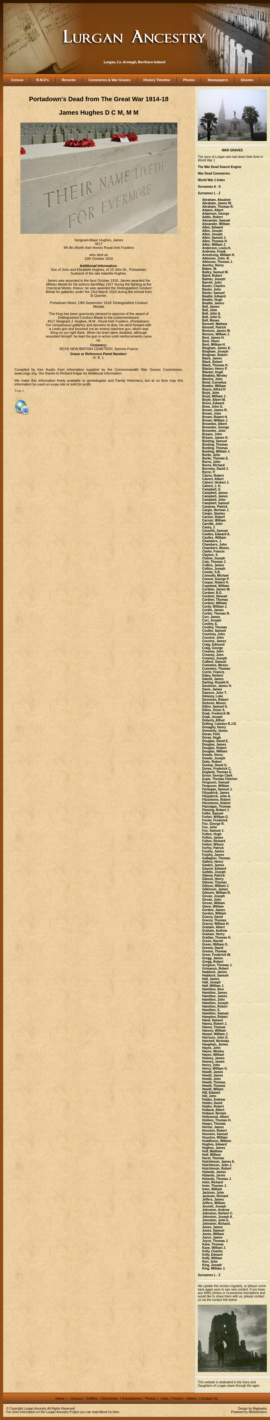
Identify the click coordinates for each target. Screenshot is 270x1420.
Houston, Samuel (215, 1134)
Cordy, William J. (214, 606)
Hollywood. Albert (215, 1117)
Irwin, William (212, 1189)
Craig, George (212, 648)
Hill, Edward (211, 1092)
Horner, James (213, 1127)
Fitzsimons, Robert (216, 799)
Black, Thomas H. (215, 365)
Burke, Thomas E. (215, 458)
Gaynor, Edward (214, 868)
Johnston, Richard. (216, 1223)
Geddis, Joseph (213, 872)
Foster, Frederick (215, 820)
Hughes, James (213, 1148)
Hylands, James (214, 1172)
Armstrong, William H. (218, 255)
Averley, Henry (213, 265)
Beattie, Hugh (212, 299)
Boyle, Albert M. (214, 399)
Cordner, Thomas (215, 599)
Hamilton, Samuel (215, 1013)
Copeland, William (215, 586)
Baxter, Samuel (213, 293)
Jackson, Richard (215, 1196)
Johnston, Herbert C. (217, 1213)
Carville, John (212, 524)
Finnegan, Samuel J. (217, 789)
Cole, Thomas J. (214, 561)
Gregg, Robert (212, 961)
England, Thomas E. (217, 772)
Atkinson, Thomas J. (217, 262)
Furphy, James (213, 851)
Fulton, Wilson (213, 844)
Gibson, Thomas (214, 882)
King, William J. (213, 1268)
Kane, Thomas (213, 1244)
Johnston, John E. (216, 1220)
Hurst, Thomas (213, 1158)
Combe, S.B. (211, 572)
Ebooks (247, 80)
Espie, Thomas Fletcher (219, 779)
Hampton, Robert (215, 1017)
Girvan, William (213, 903)
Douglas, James (214, 744)
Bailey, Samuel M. (215, 272)
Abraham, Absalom (216, 200)
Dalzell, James (213, 679)
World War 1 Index (211, 180)
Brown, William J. (215, 420)
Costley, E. (210, 624)
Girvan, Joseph (213, 896)
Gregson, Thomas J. (217, 965)
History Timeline (156, 80)
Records (69, 80)
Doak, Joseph (212, 717)
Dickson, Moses (214, 703)
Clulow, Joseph (213, 558)
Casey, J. (209, 527)
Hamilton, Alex (213, 989)
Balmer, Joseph (213, 279)
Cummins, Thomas (216, 668)
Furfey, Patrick (213, 848)
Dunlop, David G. (215, 765)
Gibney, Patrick (213, 875)
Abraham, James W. (217, 203)
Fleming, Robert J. (216, 810)
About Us (105, 1412)
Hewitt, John (211, 1079)
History (191, 1398)
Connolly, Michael (215, 575)
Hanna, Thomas (213, 1027)
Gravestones (131, 1398)
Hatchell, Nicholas (215, 1041)
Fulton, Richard (213, 841)
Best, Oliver (211, 341)
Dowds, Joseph (213, 758)
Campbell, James (215, 493)
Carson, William (214, 520)
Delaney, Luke (212, 696)
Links (165, 1398)
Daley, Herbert (212, 675)
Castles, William (214, 537)
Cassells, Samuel (215, 530)
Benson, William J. (216, 334)
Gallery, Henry (212, 861)
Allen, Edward (212, 227)
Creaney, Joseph (214, 658)
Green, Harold (212, 941)
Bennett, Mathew (214, 324)
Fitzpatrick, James (216, 792)
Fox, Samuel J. (213, 830)
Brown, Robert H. (215, 417)
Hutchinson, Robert (216, 1168)
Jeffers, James (213, 1199)
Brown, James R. (215, 410)
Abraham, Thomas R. (218, 206)
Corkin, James (213, 610)
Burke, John (211, 455)
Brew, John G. (212, 406)
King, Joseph (212, 1265)
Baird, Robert (212, 275)
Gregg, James (212, 958)
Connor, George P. (216, 579)
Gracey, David (212, 917)
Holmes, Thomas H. (216, 1120)
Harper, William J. (215, 1034)
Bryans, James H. (215, 437)
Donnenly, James (215, 730)
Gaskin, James (213, 865)
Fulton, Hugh (212, 834)
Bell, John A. (211, 313)
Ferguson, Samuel (216, 782)
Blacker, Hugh (212, 372)
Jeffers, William (213, 1203)
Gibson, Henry (213, 879)
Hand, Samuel (212, 1020)
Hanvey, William (214, 1030)
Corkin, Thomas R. (216, 613)
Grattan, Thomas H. (216, 937)
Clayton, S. (210, 555)
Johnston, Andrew (216, 1210)
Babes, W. (209, 268)
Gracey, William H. (215, 923)
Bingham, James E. (216, 348)
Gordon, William (214, 913)
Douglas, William (214, 751)
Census (17, 80)
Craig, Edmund (213, 644)
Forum (177, 1398)
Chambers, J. (212, 541)
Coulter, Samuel (214, 630)
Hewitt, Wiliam (213, 1089)
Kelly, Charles (212, 1251)
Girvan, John (211, 899)
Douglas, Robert (214, 748)
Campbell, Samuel (215, 503)
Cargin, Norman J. (215, 510)
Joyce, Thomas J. (215, 1241)
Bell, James (210, 306)
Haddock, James (214, 972)
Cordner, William (214, 603)
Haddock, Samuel (215, 975)
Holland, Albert (213, 1110)
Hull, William (211, 1154)
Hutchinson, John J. (217, 1165)
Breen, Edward (213, 403)
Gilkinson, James (215, 889)
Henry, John (211, 1065)
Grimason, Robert (215, 968)
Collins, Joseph (213, 568)
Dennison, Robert (215, 699)
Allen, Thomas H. (215, 241)
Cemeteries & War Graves (110, 80)
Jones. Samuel (213, 1230)
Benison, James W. (216, 331)
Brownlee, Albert (214, 424)
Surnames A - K (209, 186)
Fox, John (209, 827)
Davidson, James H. (217, 686)
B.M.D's (42, 80)
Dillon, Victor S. (213, 710)
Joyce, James (212, 1237)
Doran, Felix (211, 734)
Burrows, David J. (215, 468)
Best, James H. (213, 337)
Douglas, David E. (215, 741)
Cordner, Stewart (214, 596)
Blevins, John (212, 379)
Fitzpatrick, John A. (216, 796)
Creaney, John (213, 651)
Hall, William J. (213, 986)
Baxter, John (211, 289)
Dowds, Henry (212, 755)
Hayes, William (213, 1054)
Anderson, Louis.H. (216, 248)
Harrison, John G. (215, 1037)
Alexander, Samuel (216, 220)
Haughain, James (215, 1044)
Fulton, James (212, 837)
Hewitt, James (212, 1072)
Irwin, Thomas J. (214, 1185)
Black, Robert (212, 362)
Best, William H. (214, 344)
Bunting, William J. (216, 451)
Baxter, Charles (213, 286)
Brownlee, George (215, 427)
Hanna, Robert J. (214, 1023)
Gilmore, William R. (216, 892)
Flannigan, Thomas (216, 806)
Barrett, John (212, 282)
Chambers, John (214, 544)
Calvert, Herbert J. (215, 482)
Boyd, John (210, 393)
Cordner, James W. (216, 589)
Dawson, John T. (214, 692)
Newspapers (218, 80)
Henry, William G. (215, 1068)
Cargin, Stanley (213, 513)
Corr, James (211, 617)
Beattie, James (213, 303)
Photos (189, 80)
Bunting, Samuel (214, 441)
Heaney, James (213, 1058)
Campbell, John (213, 499)
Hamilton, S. (211, 1010)
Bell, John (209, 310)
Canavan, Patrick (215, 506)
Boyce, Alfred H (213, 389)
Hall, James (210, 979)
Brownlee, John (213, 430)
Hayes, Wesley (213, 1051)
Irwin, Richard (212, 1182)
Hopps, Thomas (214, 1123)
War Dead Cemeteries (214, 173)
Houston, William (215, 1137)
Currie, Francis (213, 672)
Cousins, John (213, 637)
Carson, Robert (213, 517)
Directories (109, 1398)
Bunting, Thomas (215, 444)
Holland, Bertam (214, 1113)
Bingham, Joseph (215, 351)
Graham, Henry (213, 934)
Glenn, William (213, 906)
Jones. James (212, 1227)
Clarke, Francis (213, 551)
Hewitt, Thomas (213, 1082)
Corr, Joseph (211, 620)
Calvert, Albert (213, 479)
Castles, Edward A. (216, 534)
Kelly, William (212, 1258)
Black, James (212, 358)
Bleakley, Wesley (214, 375)
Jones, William (213, 1234)
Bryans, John (212, 434)
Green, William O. (215, 944)
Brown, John (211, 413)
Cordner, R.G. (212, 593)
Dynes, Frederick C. (216, 768)
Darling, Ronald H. (216, 682)
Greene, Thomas (214, 951)
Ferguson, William (215, 786)
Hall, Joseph (211, 982)
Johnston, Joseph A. (217, 1216)
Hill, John (209, 1096)
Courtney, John (213, 634)
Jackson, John (213, 1192)
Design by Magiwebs (252, 1408)
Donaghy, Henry (214, 727)
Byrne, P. (208, 472)
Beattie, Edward (214, 296)
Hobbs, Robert (213, 1106)
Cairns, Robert (213, 475)
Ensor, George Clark (217, 775)
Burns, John (211, 462)
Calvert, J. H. (211, 486)
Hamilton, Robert (215, 1006)
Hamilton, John (213, 999)
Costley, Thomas (214, 627)
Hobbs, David (212, 1103)
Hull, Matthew (212, 1151)
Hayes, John (211, 1048)
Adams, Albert (212, 210)
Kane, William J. (214, 1248)
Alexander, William (216, 224)
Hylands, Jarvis (213, 1175)
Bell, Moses (210, 320)
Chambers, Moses (215, 548)
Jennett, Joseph (214, 1206)
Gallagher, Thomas (216, 858)
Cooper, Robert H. (215, 582)
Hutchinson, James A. (218, 1161)
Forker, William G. (215, 817)
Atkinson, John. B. (216, 258)
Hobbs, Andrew (213, 1099)
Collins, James (213, 565)
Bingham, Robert (215, 355)
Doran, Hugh (211, 737)
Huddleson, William (216, 1141)
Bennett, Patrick (214, 327)
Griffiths (91, 1398)
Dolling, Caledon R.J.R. (219, 724)
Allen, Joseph (212, 231)
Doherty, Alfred (213, 720)
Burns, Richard (213, 465)
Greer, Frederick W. (216, 954)
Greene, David (212, 948)
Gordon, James (213, 910)
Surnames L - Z (209, 193)
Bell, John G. (211, 317)
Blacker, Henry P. (214, 368)
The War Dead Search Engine (219, 167)
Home (60, 1398)
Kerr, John (210, 1261)
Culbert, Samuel (214, 661)
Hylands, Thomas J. (217, 1179)
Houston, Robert (214, 1130)
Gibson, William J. (215, 886)
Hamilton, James (214, 992)
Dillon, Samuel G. (215, 706)
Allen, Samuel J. (214, 237)
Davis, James (212, 689)
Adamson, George (215, 213)
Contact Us (209, 1398)
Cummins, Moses (215, 665)
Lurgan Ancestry (35, 1408)
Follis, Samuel (212, 813)
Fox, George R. (213, 823)
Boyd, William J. (214, 396)
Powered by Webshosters (249, 1412)
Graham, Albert (213, 927)
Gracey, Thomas (214, 920)
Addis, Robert (212, 217)
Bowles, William (214, 386)
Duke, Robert (212, 761)
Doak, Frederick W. (216, 713)
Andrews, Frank (214, 251)
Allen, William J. (214, 244)
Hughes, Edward (214, 1144)
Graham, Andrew (214, 930)
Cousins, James (214, 641)
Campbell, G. (211, 489)
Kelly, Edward (212, 1254)
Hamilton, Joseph (215, 1003)
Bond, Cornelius (214, 382)
